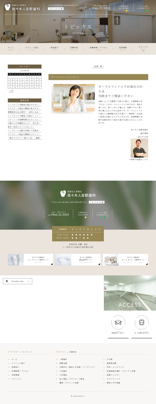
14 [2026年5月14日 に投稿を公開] (25, 82)
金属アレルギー (113, 375)
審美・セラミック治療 (69, 382)
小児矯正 (63, 375)
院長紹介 (15, 367)
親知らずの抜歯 (113, 382)
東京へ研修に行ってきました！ (21, 127)
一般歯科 (63, 359)
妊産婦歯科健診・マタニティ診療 (121, 371)
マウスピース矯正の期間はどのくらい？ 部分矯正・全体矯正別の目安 (38, 134)
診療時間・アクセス (20, 371)
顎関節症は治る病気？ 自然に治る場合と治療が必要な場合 (34, 112)
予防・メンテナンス (115, 367)
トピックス (16, 379)
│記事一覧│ (98, 66)
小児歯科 (63, 371)
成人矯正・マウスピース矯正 (71, 379)
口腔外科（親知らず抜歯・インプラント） (77, 367)
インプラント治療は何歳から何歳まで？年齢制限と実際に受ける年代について (41, 130)
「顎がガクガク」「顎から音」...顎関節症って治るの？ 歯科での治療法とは (41, 138)
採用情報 (15, 375)
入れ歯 (110, 359)
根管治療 (63, 363)
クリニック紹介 (18, 363)
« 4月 (11, 91)
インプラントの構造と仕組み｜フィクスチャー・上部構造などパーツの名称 (40, 115)
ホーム (14, 359)
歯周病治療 (111, 363)
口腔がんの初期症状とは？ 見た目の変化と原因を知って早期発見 (36, 123)
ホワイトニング (113, 379)
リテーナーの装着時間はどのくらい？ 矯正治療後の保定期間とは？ (38, 119)
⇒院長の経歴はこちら (138, 159)
